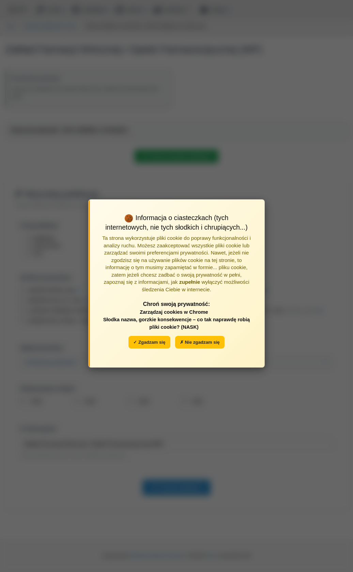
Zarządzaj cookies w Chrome (174, 312)
